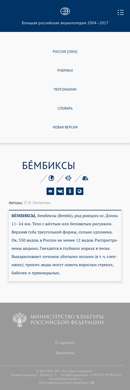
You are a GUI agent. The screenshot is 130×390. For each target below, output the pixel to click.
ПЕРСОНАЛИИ (65, 89)
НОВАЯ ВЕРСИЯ (65, 126)
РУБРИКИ (65, 70)
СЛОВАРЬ (65, 107)
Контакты (65, 352)
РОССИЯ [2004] (65, 51)
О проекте (65, 342)
